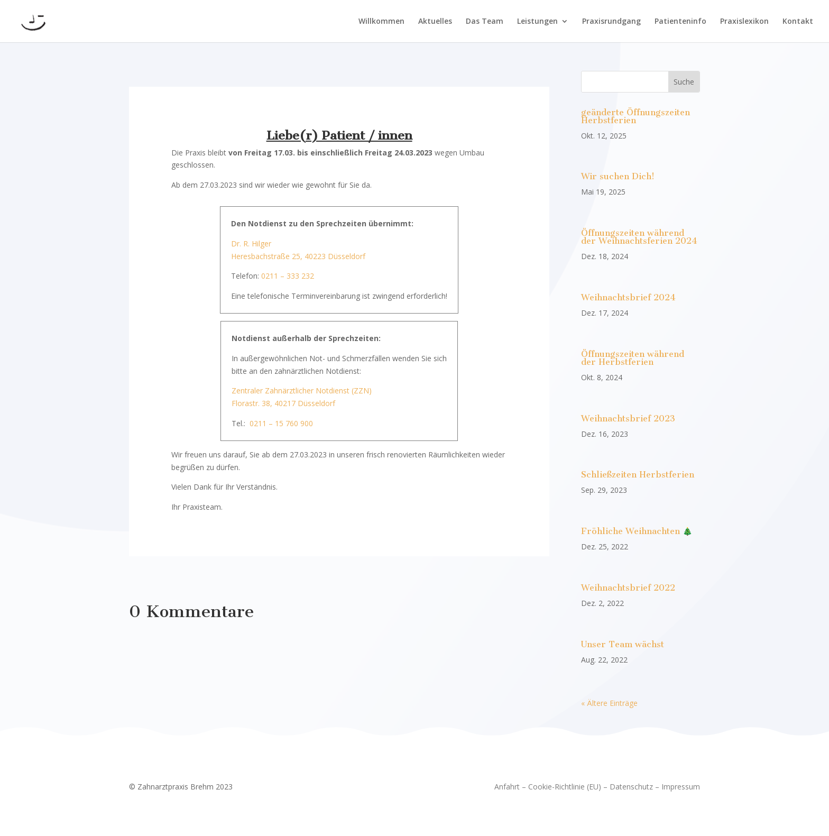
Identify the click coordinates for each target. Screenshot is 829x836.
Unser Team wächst (622, 644)
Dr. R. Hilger (251, 243)
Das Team (484, 21)
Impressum (680, 787)
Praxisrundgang (611, 21)
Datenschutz (631, 787)
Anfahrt (507, 787)
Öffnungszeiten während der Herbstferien (632, 358)
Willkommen (381, 21)
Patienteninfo (680, 21)
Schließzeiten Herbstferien (637, 475)
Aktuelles (435, 21)
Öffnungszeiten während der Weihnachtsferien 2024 (639, 237)
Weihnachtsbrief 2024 (628, 297)
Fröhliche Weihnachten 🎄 (637, 531)
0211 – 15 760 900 (281, 423)
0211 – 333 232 (287, 276)
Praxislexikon (744, 21)
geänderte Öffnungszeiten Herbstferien (635, 116)
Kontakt (797, 21)
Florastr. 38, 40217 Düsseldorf (283, 403)
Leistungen (537, 21)
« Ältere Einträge (609, 703)
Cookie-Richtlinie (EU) (564, 787)
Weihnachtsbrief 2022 (628, 588)
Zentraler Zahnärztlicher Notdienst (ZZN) (302, 390)
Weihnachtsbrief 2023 (628, 419)
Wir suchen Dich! (618, 176)
